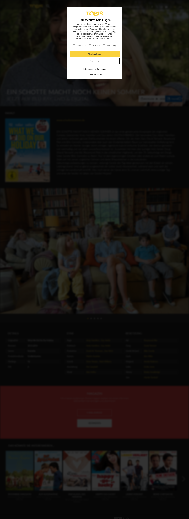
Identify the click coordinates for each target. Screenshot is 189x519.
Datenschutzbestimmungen (94, 69)
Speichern (94, 61)
